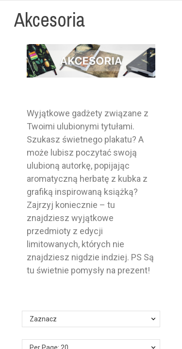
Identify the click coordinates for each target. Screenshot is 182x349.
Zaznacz (43, 319)
